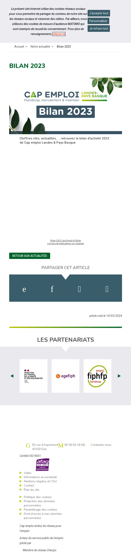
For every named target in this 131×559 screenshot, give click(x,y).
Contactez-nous (101, 445)
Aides (27, 473)
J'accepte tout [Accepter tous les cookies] (98, 13)
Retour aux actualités (29, 255)
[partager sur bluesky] (107, 289)
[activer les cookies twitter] (79, 289)
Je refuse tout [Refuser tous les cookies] (98, 28)
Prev (11, 376)
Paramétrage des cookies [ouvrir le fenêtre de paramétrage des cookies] (40, 510)
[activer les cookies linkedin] (51, 289)
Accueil (19, 46)
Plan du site (31, 490)
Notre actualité (40, 46)
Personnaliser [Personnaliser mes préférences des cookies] (98, 21)
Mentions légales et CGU (40, 481)
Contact (29, 486)
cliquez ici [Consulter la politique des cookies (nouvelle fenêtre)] (59, 34)
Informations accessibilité (40, 477)
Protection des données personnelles (39, 503)
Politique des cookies (38, 497)
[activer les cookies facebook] (24, 289)
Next (119, 376)
